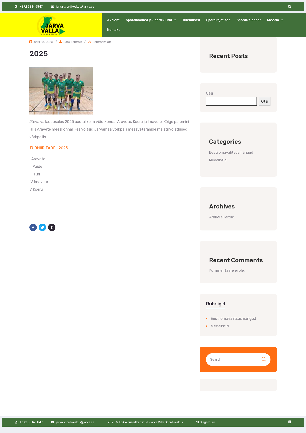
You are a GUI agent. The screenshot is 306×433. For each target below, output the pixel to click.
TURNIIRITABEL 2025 (48, 148)
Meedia (275, 20)
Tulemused (191, 20)
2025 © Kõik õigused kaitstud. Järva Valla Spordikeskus (145, 422)
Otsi (209, 93)
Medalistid (217, 160)
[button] (151, 20)
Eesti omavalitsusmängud (231, 152)
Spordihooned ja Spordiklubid (151, 20)
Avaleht (113, 20)
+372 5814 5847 (31, 6)
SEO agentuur (205, 422)
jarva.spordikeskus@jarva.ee (75, 6)
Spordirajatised (218, 20)
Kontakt (113, 30)
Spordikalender (249, 20)
